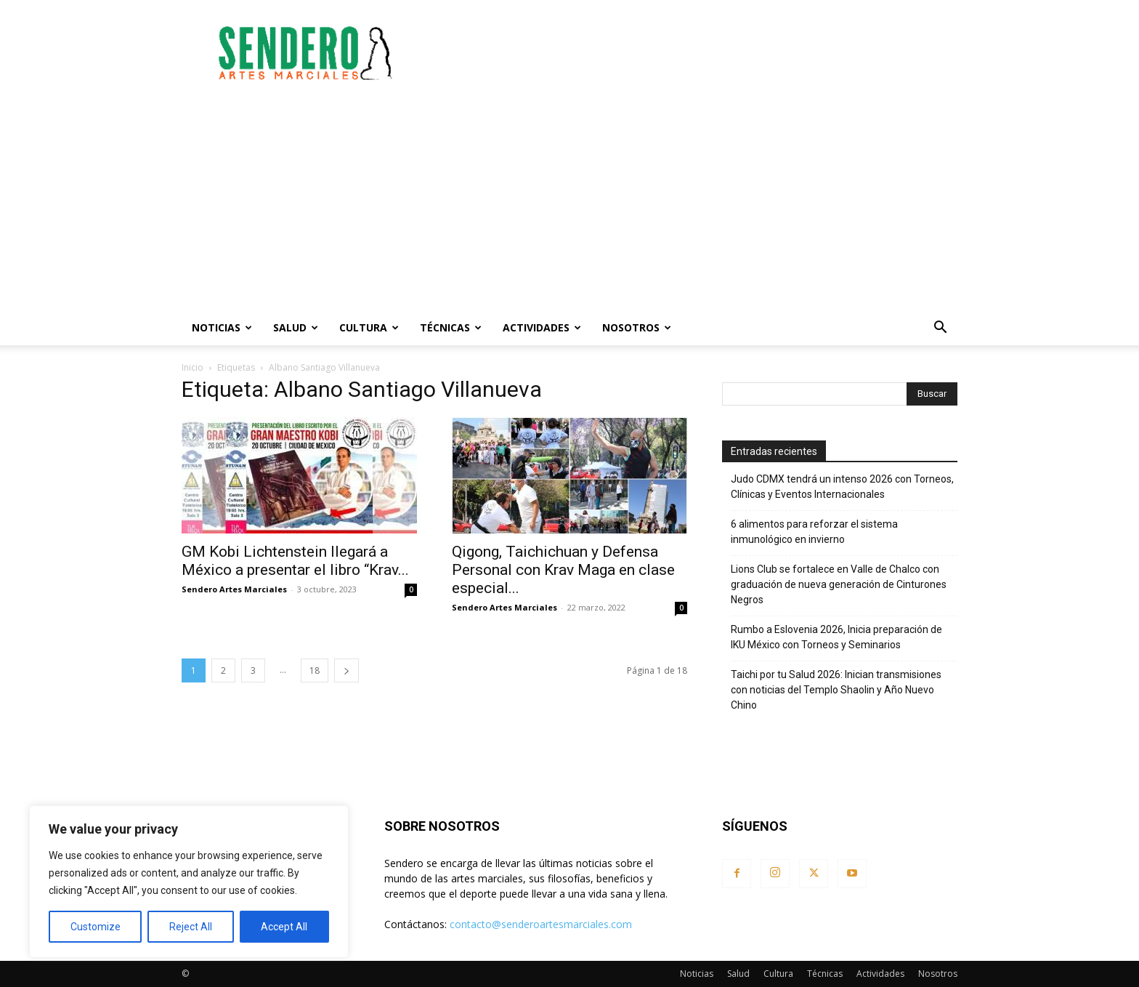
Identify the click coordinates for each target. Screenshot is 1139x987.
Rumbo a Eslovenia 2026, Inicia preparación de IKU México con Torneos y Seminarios (836, 637)
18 (314, 670)
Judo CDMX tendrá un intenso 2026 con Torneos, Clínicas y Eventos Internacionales (842, 486)
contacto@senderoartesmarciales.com (541, 924)
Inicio (192, 367)
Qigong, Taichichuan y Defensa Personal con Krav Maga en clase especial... (563, 570)
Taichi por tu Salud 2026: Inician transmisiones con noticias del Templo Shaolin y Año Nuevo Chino (836, 690)
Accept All (284, 926)
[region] (189, 881)
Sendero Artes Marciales (234, 589)
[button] (940, 329)
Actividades (542, 327)
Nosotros (636, 327)
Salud (295, 327)
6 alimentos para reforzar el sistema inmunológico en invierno (814, 531)
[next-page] (346, 670)
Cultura (369, 327)
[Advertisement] (693, 53)
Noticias (222, 327)
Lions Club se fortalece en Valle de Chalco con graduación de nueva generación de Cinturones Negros (839, 584)
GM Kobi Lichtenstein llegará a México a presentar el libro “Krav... (295, 561)
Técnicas (451, 327)
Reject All (190, 926)
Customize (95, 926)
